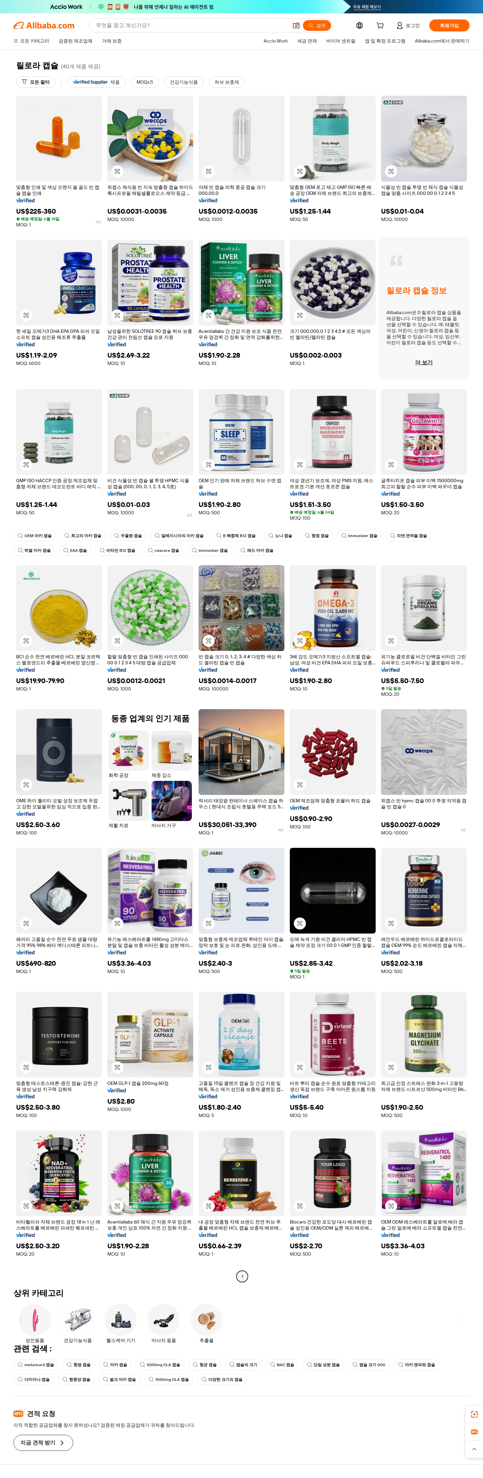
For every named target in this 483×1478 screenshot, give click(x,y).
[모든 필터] (35, 82)
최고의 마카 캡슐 (82, 535)
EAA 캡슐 (75, 550)
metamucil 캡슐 (36, 1365)
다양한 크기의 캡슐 (222, 1379)
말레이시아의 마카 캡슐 (179, 535)
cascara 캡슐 (163, 550)
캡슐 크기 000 (369, 1365)
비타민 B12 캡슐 (117, 550)
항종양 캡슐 (76, 1379)
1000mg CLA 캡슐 (160, 1365)
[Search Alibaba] (191, 25)
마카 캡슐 (115, 1365)
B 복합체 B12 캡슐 (236, 535)
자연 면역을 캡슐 (408, 535)
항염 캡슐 (317, 535)
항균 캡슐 (205, 1365)
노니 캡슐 (280, 535)
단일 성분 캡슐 (323, 1365)
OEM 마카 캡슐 (35, 535)
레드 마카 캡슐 (256, 550)
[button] (296, 25)
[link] (474, 1414)
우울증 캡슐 (128, 535)
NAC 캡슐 (282, 1365)
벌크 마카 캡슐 (119, 1379)
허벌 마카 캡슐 (34, 550)
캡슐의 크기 (243, 1365)
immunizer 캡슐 (359, 535)
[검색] (317, 25)
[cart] (381, 26)
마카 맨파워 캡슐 (416, 1365)
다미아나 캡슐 (34, 1379)
